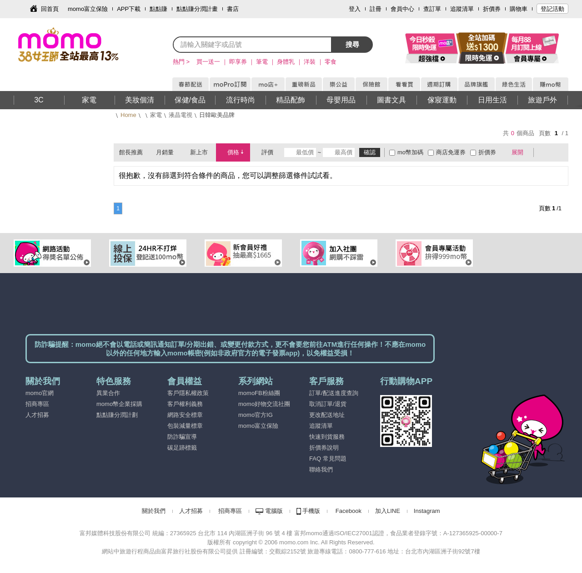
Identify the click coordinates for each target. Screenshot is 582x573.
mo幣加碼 (410, 152)
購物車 (518, 8)
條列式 (558, 152)
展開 (517, 152)
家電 (156, 115)
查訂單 (432, 8)
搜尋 (352, 44)
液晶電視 (180, 115)
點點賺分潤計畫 (197, 8)
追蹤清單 (462, 8)
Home (128, 115)
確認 (370, 152)
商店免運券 (451, 152)
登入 (355, 8)
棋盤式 (545, 152)
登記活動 (552, 8)
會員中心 (402, 8)
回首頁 (50, 8)
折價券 (492, 8)
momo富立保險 (88, 8)
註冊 (375, 8)
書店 (233, 8)
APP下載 (128, 8)
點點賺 (158, 8)
